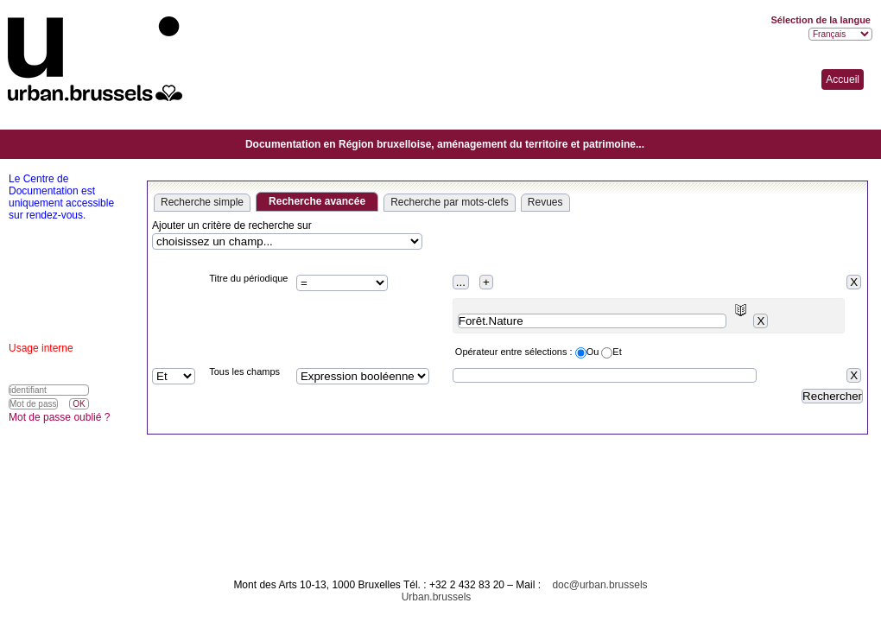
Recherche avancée (317, 201)
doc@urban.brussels (599, 585)
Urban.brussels (437, 597)
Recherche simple (202, 202)
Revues (545, 202)
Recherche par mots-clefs (449, 202)
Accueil (842, 79)
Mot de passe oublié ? (59, 417)
